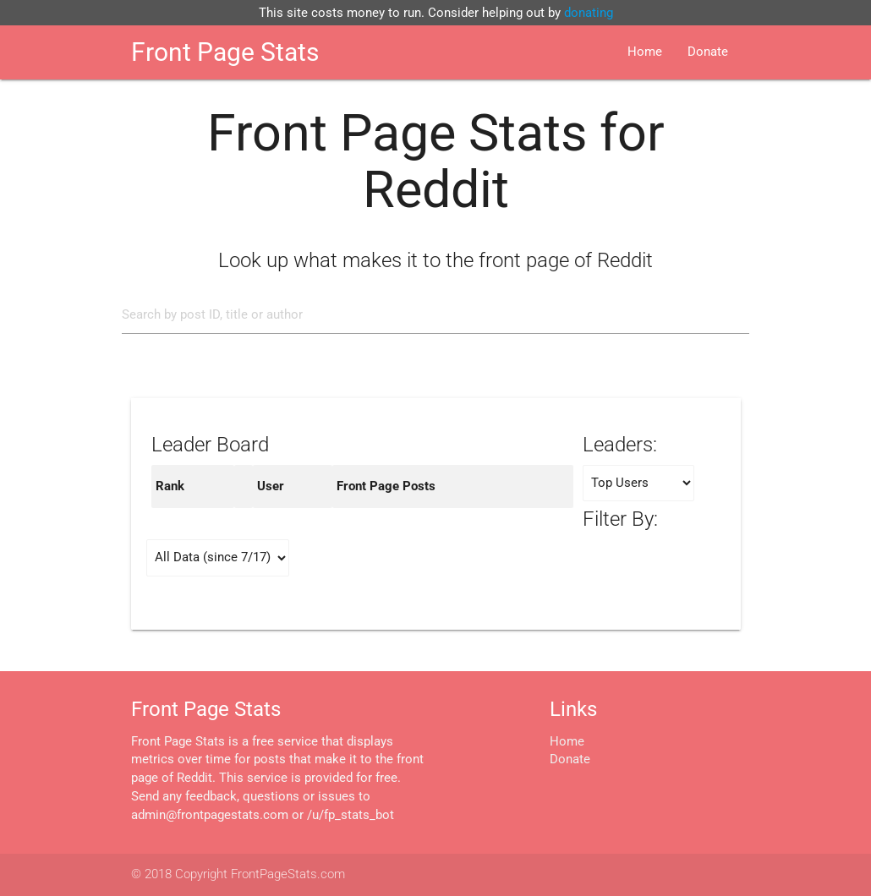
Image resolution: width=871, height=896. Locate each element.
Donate (707, 52)
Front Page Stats (225, 52)
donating (588, 13)
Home (644, 52)
